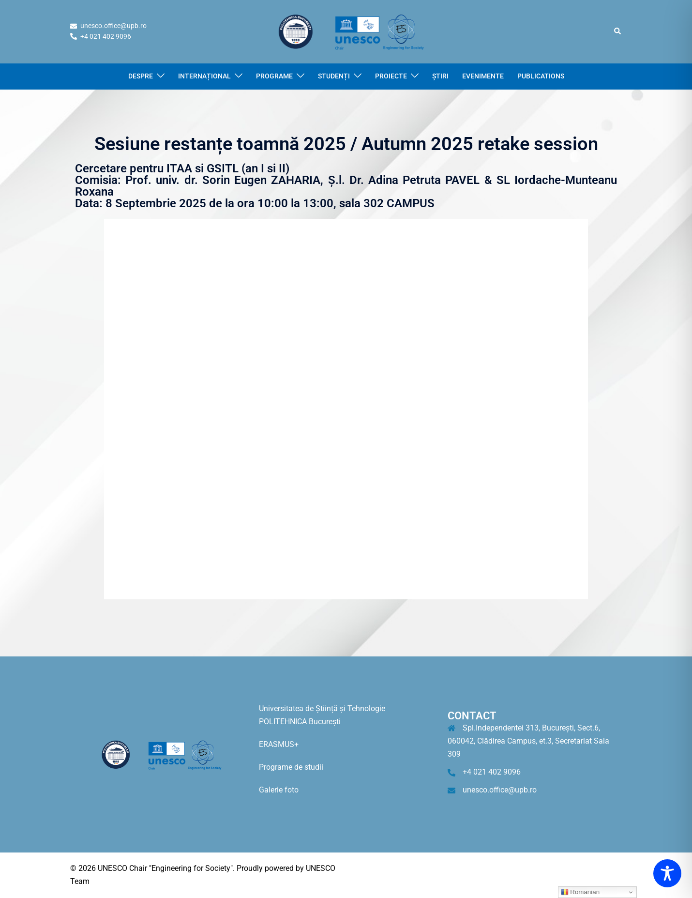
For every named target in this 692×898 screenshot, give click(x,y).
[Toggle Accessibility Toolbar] (667, 873)
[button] (618, 31)
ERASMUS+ (279, 744)
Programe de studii (291, 767)
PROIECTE (391, 76)
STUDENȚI (334, 76)
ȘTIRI (440, 76)
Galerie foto (279, 789)
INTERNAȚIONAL (204, 76)
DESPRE (140, 76)
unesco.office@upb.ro (500, 789)
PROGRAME (274, 76)
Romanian (580, 892)
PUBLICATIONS (540, 76)
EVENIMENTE (483, 76)
